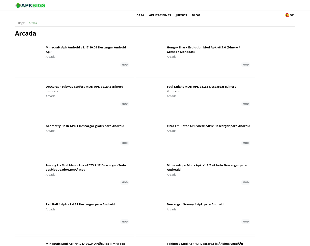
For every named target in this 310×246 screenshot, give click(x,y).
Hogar (40, 17)
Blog (243, 5)
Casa (187, 5)
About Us (204, 241)
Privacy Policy (251, 241)
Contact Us (270, 241)
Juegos (228, 5)
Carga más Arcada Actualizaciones (154, 198)
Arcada (52, 17)
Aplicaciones (206, 5)
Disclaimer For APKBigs (227, 241)
